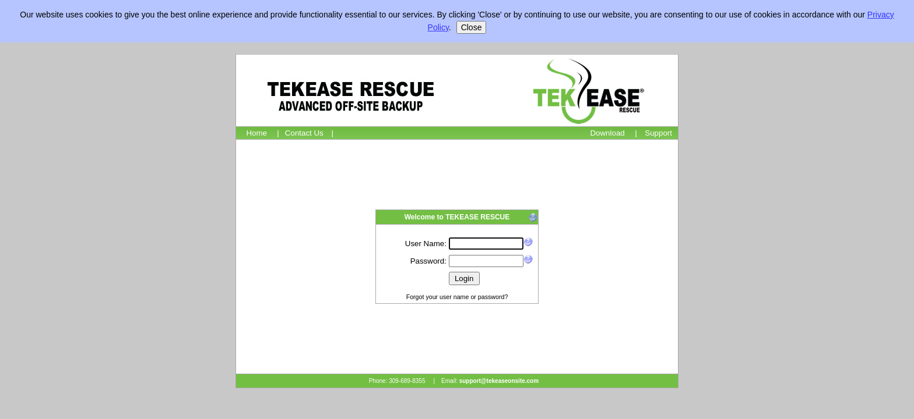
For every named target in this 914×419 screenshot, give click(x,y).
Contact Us (304, 133)
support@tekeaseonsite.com (499, 381)
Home (256, 133)
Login (464, 278)
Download (607, 133)
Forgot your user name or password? (457, 296)
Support (658, 133)
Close (471, 27)
